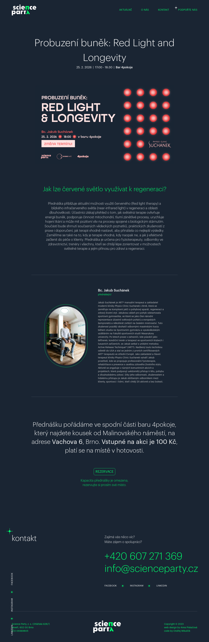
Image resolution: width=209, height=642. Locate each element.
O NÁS (145, 10)
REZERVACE (104, 471)
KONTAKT (163, 10)
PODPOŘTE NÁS (187, 10)
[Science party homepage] (24, 10)
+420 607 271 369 (143, 556)
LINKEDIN (12, 630)
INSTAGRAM (12, 605)
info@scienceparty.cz (151, 569)
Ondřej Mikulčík (181, 631)
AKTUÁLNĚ (125, 10)
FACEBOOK (110, 586)
